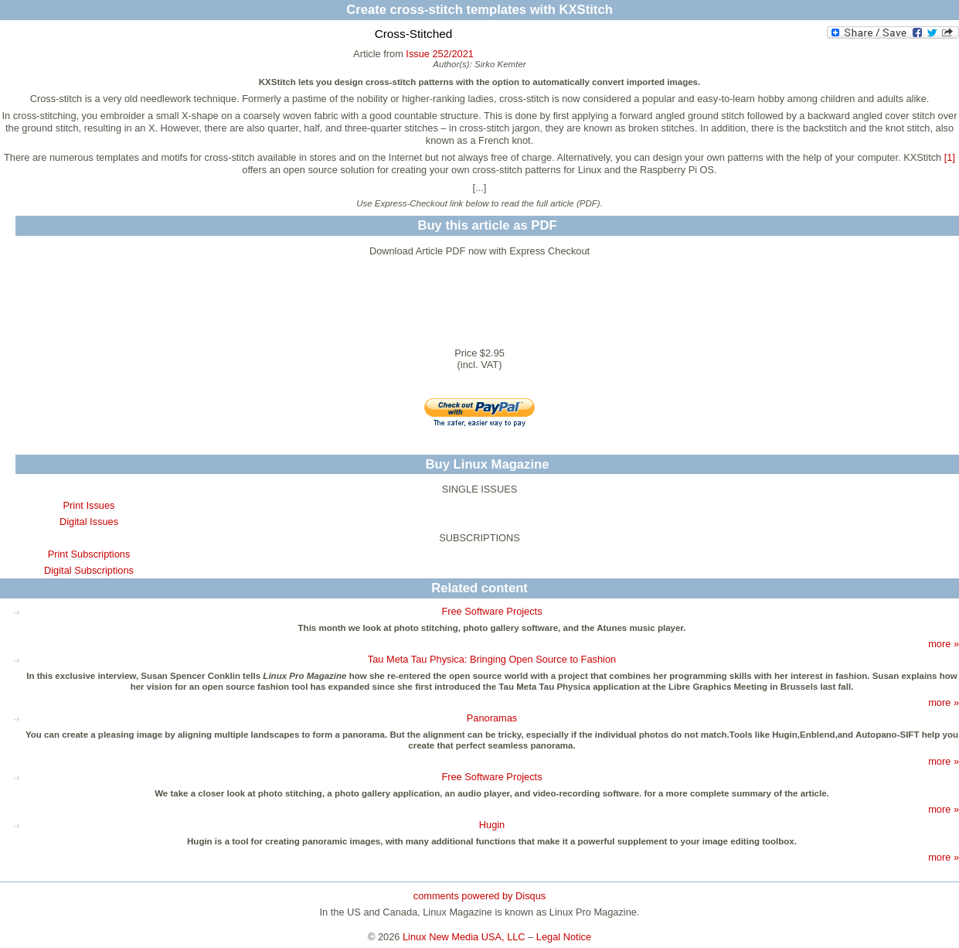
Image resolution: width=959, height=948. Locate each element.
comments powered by (479, 896)
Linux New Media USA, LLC (464, 937)
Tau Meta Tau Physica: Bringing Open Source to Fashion (492, 659)
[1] (949, 157)
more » (943, 644)
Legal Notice (563, 937)
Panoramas (492, 718)
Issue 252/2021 (440, 54)
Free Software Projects (491, 611)
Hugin (492, 824)
